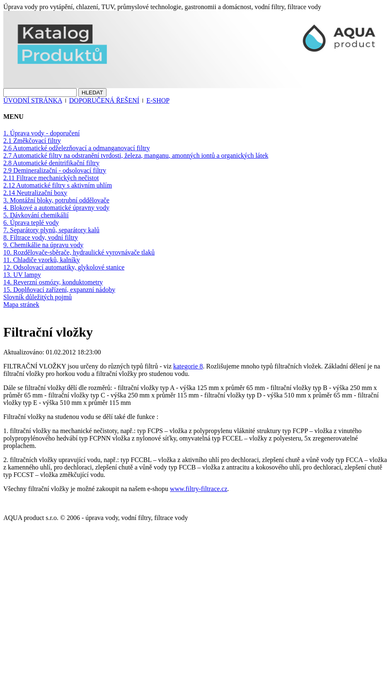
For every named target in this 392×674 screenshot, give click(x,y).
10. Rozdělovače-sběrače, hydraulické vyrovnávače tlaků (79, 252)
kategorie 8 (188, 366)
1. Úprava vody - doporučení (41, 133)
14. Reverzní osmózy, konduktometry (53, 282)
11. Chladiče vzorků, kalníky (41, 259)
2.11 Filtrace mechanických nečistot (51, 177)
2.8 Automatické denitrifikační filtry (51, 162)
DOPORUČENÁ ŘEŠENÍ (104, 100)
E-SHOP (157, 100)
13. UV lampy (22, 274)
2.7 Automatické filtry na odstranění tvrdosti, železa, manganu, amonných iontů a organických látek (136, 155)
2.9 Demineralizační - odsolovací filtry (54, 170)
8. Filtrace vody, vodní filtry (40, 237)
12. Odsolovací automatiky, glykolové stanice (63, 267)
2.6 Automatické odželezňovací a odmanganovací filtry (76, 148)
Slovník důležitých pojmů (37, 297)
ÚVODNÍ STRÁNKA (32, 100)
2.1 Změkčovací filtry (32, 140)
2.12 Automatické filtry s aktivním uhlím (57, 185)
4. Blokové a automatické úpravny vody (56, 207)
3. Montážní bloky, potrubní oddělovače (56, 200)
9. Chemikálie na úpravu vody (43, 244)
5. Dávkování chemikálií (36, 215)
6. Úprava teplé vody (31, 222)
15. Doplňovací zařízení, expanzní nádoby (59, 289)
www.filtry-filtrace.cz (198, 488)
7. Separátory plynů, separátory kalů (51, 229)
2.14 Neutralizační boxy (35, 192)
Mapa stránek (21, 304)
